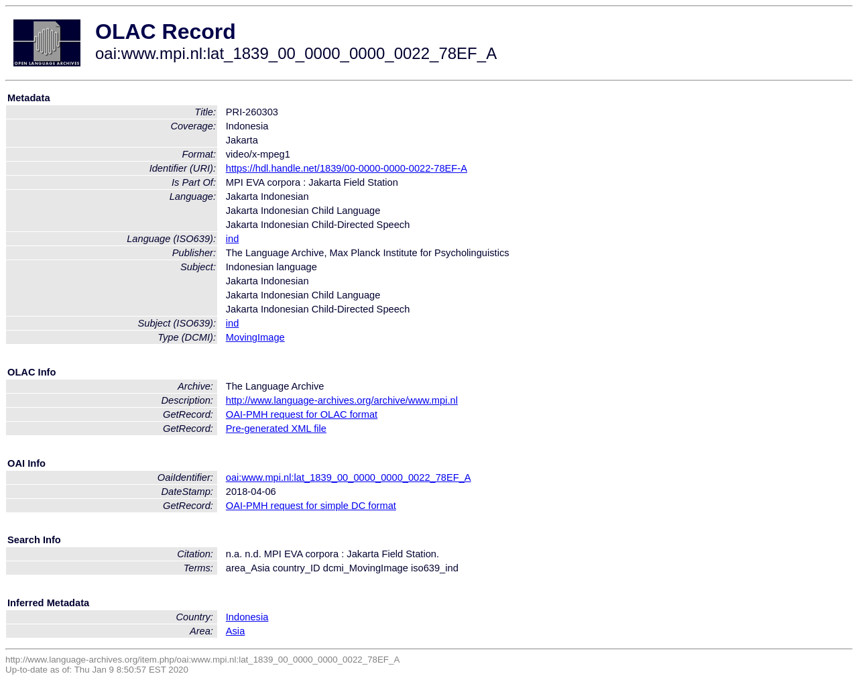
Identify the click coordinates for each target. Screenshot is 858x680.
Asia (235, 631)
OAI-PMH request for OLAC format (301, 414)
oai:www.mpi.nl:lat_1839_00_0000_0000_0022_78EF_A (348, 477)
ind (232, 238)
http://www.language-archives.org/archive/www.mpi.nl (342, 400)
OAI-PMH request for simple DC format (311, 505)
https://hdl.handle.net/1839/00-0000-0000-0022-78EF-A (346, 168)
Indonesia (247, 617)
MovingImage (255, 337)
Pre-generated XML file (276, 428)
